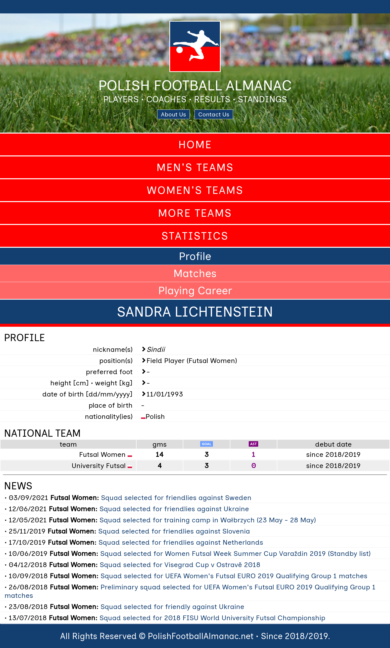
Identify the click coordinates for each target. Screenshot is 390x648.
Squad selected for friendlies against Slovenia (174, 531)
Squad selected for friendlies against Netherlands (180, 542)
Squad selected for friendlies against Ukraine (174, 508)
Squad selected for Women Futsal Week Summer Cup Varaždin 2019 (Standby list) (235, 553)
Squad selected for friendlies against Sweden (176, 497)
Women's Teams (195, 190)
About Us (173, 114)
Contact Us (213, 114)
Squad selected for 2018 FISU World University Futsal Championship (212, 617)
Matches (195, 273)
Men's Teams (195, 167)
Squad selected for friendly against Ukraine (172, 606)
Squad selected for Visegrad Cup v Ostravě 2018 (180, 564)
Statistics (195, 235)
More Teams (195, 213)
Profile (195, 256)
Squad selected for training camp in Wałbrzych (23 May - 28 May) (207, 520)
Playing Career (195, 290)
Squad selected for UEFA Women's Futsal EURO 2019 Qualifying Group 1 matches (233, 576)
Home (195, 144)
